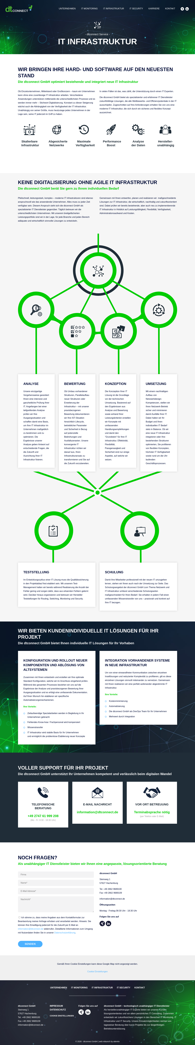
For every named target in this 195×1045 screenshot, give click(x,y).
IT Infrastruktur (112, 9)
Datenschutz (58, 1010)
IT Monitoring (88, 9)
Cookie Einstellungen (97, 971)
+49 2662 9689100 (112, 889)
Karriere (153, 9)
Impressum (56, 1006)
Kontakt (170, 9)
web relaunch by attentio (109, 1041)
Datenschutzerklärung (64, 933)
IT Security (135, 9)
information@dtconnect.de (30, 929)
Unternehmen (66, 9)
